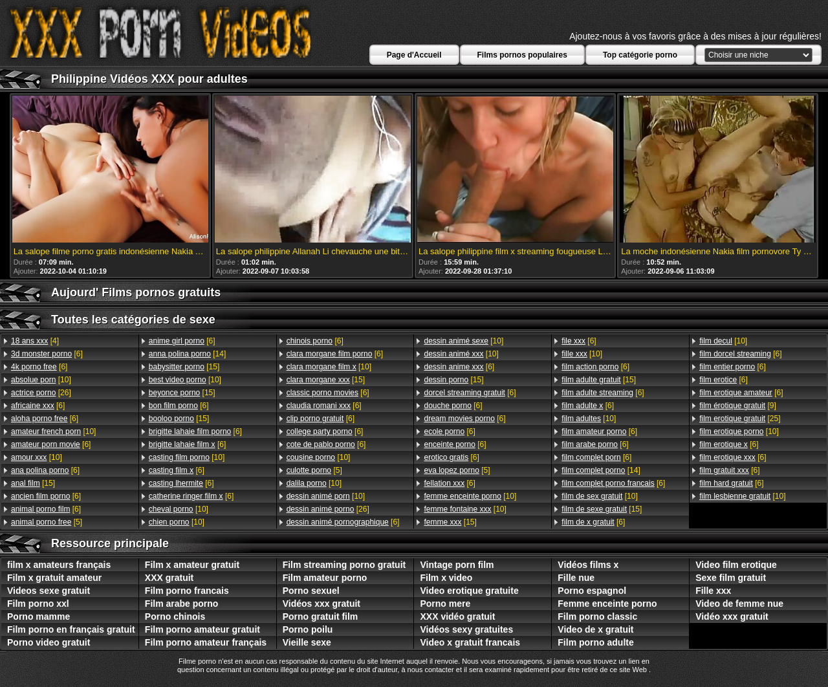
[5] (46, 522)
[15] (33, 483)
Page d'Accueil (414, 55)
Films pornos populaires (522, 55)
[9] (737, 405)
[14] (187, 353)
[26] (41, 392)
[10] (41, 379)
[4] (35, 340)
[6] (47, 353)
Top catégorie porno (640, 55)
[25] (739, 418)
